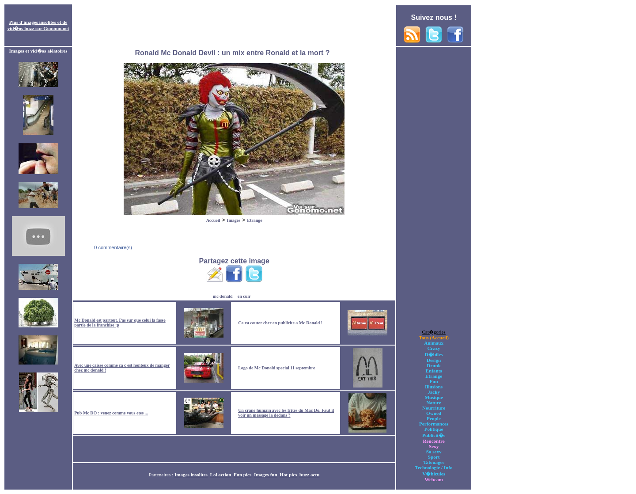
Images (234, 220)
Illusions (434, 386)
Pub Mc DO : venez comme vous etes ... (111, 412)
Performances (433, 423)
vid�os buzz (21, 28)
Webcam (433, 479)
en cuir (244, 296)
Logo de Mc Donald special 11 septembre (276, 367)
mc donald (223, 296)
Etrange (254, 220)
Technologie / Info (434, 467)
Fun (434, 381)
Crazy (434, 348)
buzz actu (309, 474)
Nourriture (433, 407)
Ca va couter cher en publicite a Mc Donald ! (280, 322)
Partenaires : (161, 474)
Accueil (213, 220)
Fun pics (242, 474)
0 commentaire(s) (112, 247)
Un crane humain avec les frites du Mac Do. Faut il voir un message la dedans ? (286, 413)
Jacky (434, 392)
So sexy (434, 451)
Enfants (434, 370)
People (433, 418)
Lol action (220, 474)
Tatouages (433, 462)
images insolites (39, 22)
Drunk (434, 365)
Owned (433, 413)
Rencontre (434, 441)
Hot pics (288, 474)
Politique (433, 429)
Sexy (434, 446)
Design (434, 360)
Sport (434, 457)
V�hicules (433, 473)
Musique (433, 397)
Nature (434, 402)
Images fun (265, 474)
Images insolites (191, 474)
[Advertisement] (234, 26)
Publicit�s (433, 435)
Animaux (433, 343)
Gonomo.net (56, 28)
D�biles (434, 354)
